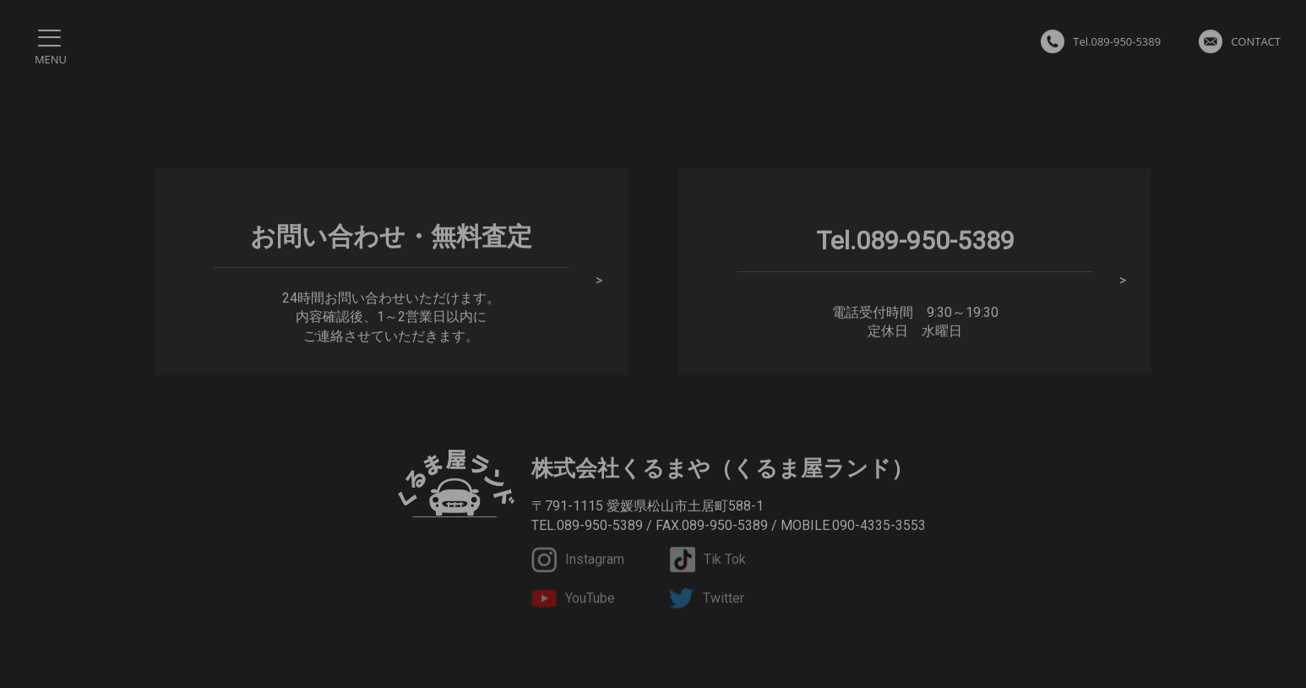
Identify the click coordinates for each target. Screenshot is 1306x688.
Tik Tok (708, 560)
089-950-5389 (600, 525)
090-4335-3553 (879, 525)
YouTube (573, 600)
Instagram (577, 560)
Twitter (706, 600)
